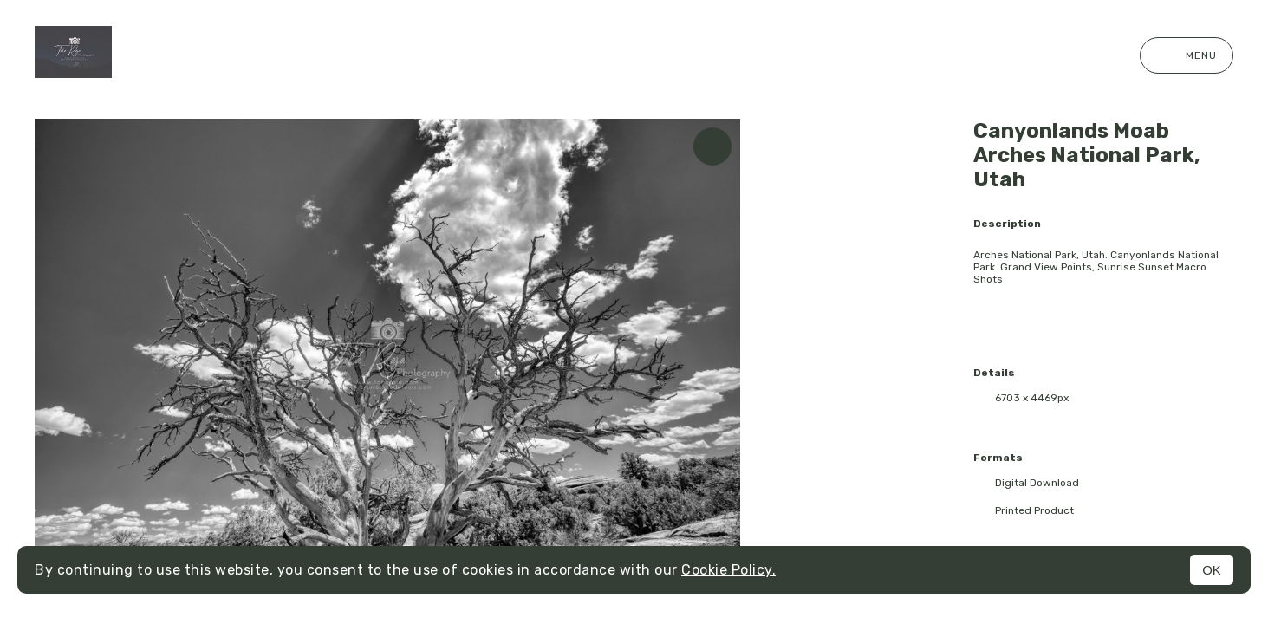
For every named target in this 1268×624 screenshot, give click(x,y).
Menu (1186, 55)
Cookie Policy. (728, 570)
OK (1211, 569)
